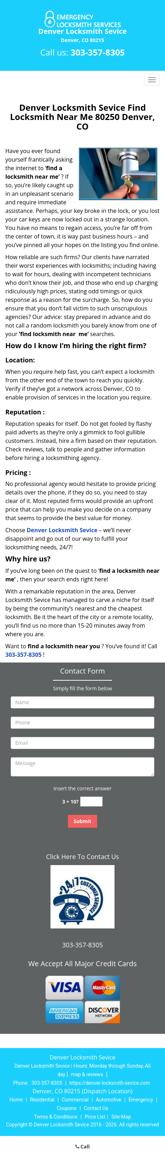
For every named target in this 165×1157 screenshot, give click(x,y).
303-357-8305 (97, 52)
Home (16, 1100)
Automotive (108, 1100)
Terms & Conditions (56, 1117)
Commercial (75, 1100)
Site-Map (121, 1117)
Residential (42, 1100)
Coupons (67, 1108)
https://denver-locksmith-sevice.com (109, 1083)
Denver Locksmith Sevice (62, 530)
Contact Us (96, 1108)
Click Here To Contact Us (82, 856)
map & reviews (87, 1074)
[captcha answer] (91, 801)
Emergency (140, 1100)
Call (82, 1146)
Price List (95, 1117)
